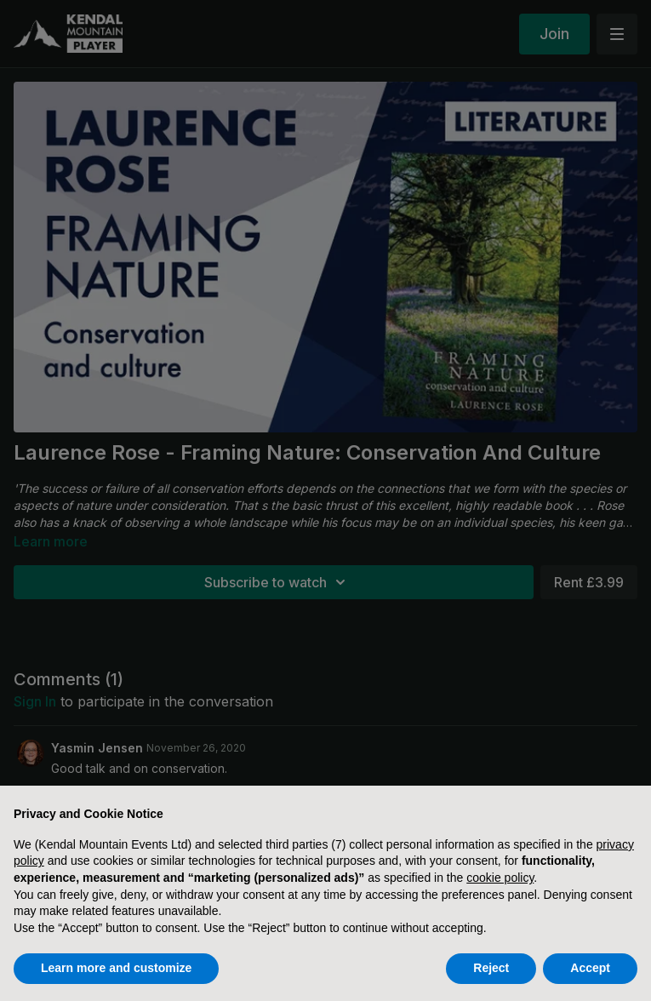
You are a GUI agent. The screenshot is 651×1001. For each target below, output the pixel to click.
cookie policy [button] (500, 877)
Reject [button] (491, 968)
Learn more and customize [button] (116, 968)
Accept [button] (590, 968)
